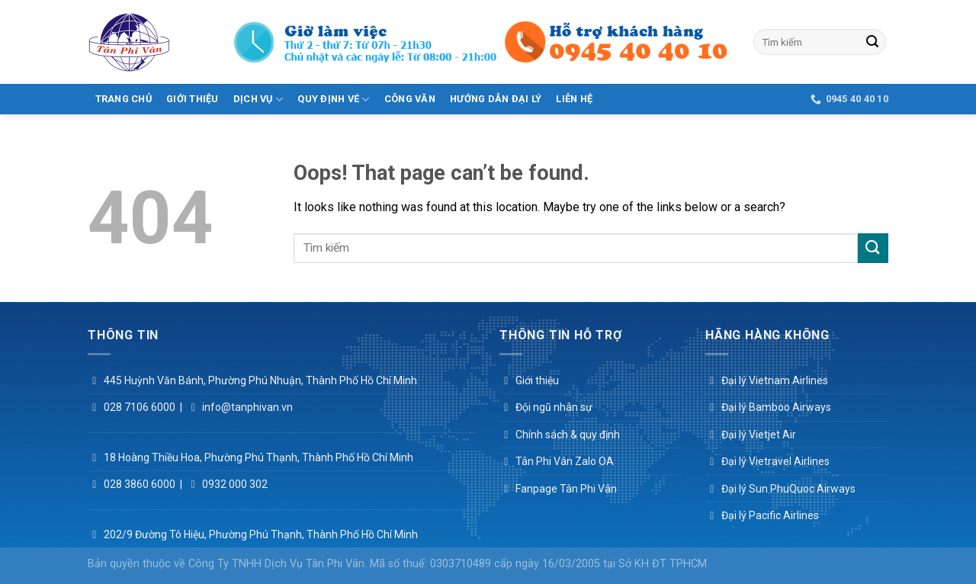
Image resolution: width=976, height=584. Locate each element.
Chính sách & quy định (567, 434)
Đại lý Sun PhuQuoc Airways (788, 489)
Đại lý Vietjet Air (758, 434)
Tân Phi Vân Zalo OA (564, 461)
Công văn (409, 98)
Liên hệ (574, 98)
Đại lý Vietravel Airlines (775, 461)
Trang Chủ (123, 98)
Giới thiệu (192, 98)
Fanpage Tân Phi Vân (566, 489)
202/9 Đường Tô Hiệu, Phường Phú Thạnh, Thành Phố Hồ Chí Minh (261, 534)
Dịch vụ (258, 99)
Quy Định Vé (333, 99)
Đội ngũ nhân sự (553, 407)
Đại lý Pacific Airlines (770, 515)
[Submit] (872, 42)
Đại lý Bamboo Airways (776, 407)
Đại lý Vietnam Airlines (774, 380)
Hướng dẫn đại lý (495, 98)
